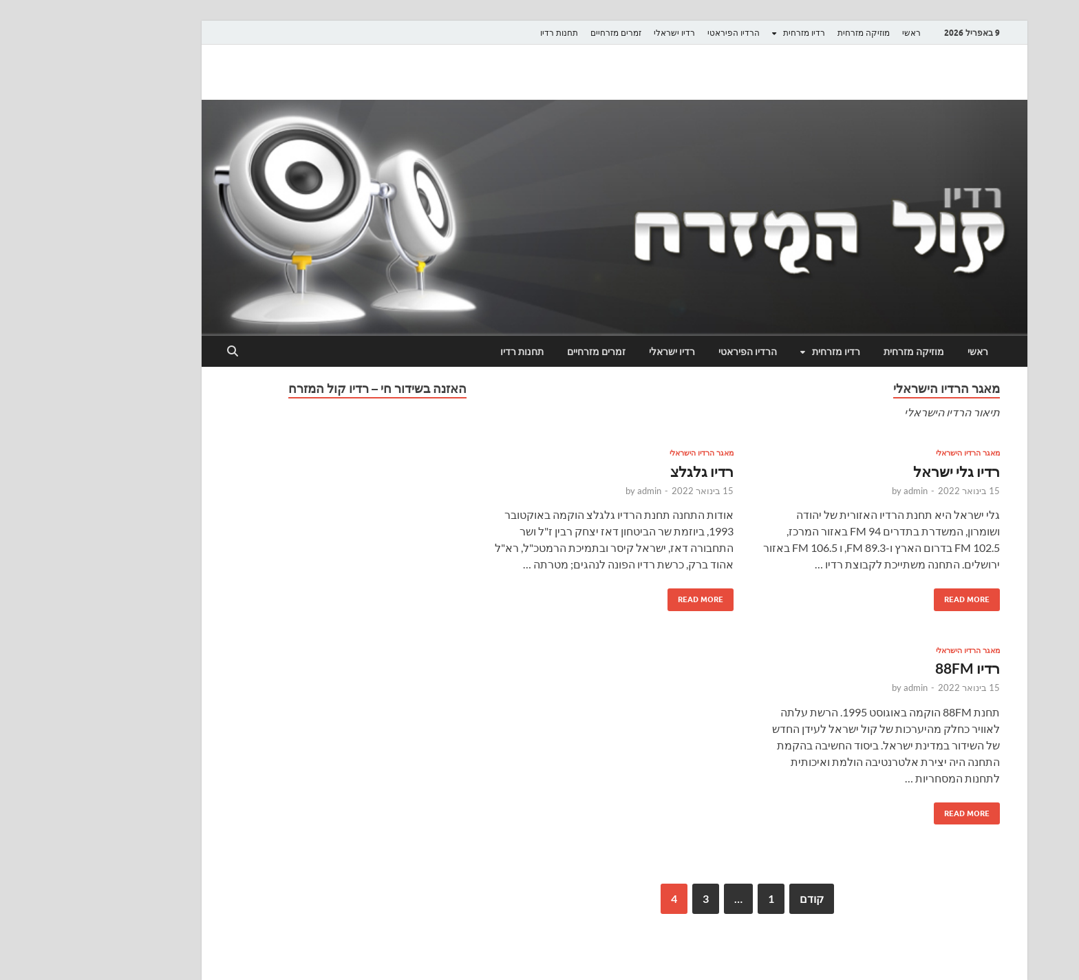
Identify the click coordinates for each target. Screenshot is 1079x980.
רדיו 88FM (892, 668)
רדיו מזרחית (729, 33)
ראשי (836, 33)
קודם (737, 898)
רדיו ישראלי (599, 33)
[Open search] (157, 352)
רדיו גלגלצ (627, 471)
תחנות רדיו (484, 33)
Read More (897, 596)
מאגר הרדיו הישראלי (893, 453)
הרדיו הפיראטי (658, 33)
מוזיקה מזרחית (788, 33)
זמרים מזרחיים (540, 33)
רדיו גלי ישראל (881, 471)
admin (841, 490)
